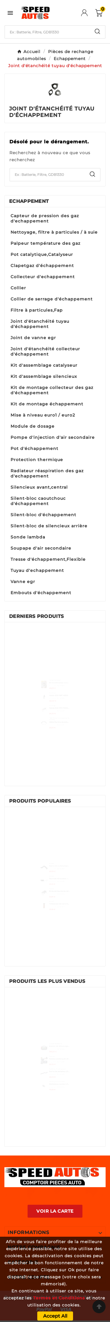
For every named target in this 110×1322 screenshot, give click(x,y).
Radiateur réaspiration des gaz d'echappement (47, 473)
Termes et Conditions (59, 1298)
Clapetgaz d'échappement (42, 265)
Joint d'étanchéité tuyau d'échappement (40, 324)
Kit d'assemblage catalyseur (44, 365)
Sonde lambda (28, 537)
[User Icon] (88, 12)
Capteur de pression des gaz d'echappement (45, 218)
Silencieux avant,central (39, 487)
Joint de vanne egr (33, 337)
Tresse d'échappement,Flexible (48, 559)
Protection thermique (37, 459)
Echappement (29, 201)
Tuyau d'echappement (37, 570)
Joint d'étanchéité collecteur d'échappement (45, 351)
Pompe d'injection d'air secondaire (53, 437)
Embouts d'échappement (41, 592)
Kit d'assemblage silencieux (44, 376)
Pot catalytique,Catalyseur (42, 254)
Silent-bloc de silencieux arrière (49, 526)
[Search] (97, 31)
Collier (18, 287)
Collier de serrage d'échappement (52, 299)
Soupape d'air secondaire (41, 548)
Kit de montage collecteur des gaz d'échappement (52, 390)
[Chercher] (47, 32)
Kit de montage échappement (47, 404)
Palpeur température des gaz (45, 243)
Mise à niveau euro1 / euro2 (43, 415)
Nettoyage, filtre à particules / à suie (54, 232)
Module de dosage (33, 426)
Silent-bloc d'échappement (43, 514)
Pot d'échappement (34, 448)
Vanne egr (23, 581)
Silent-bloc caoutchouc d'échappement (38, 501)
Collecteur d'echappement (43, 276)
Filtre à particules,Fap (37, 310)
